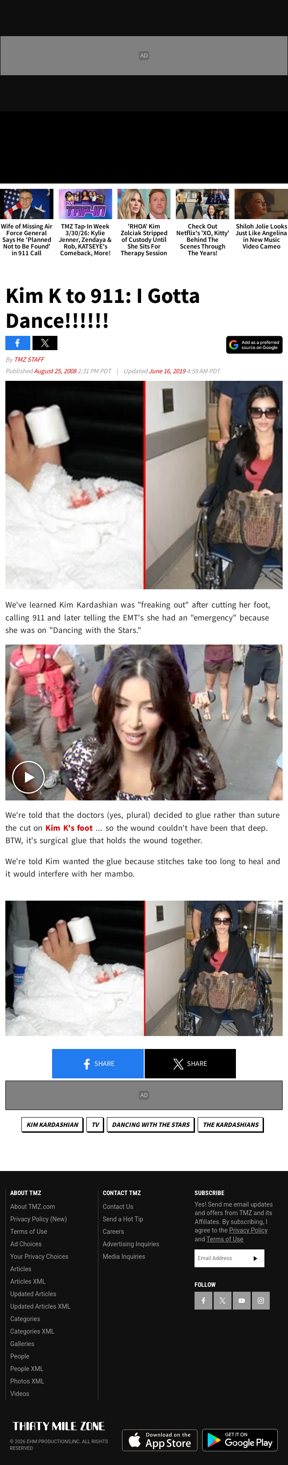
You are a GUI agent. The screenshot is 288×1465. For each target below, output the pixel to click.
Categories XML (32, 1331)
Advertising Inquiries (131, 1244)
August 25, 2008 (55, 371)
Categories (25, 1318)
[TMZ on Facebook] (11, 125)
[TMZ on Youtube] (46, 125)
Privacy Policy (248, 1230)
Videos (19, 1393)
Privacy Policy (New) (38, 1219)
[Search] (275, 171)
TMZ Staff (29, 359)
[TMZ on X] (28, 125)
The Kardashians (230, 1124)
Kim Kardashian (52, 1124)
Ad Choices (26, 1244)
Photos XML (27, 1381)
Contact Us (118, 1206)
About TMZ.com (32, 1206)
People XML (27, 1368)
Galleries (22, 1343)
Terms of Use (28, 1231)
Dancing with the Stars (150, 1124)
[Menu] (12, 171)
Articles (21, 1269)
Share (97, 1064)
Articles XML (28, 1281)
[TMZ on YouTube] (242, 1301)
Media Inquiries (124, 1256)
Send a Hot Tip (123, 1219)
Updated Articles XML (40, 1306)
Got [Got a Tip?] (30, 149)
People (19, 1356)
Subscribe (255, 1258)
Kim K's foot (69, 827)
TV (94, 1124)
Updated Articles (33, 1294)
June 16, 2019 (168, 371)
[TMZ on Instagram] (64, 125)
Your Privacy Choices (39, 1256)
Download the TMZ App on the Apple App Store (160, 1440)
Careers (113, 1231)
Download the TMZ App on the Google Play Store (240, 1440)
